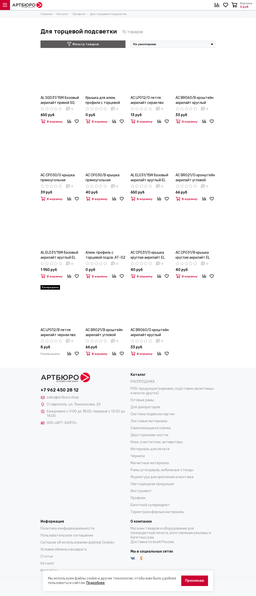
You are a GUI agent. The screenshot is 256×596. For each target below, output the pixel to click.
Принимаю (194, 581)
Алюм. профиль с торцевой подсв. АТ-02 (105, 255)
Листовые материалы (149, 421)
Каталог (47, 563)
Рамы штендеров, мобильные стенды (161, 470)
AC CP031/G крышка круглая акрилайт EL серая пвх (147, 255)
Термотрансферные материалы (157, 512)
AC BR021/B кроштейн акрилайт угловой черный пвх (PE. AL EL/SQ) (104, 333)
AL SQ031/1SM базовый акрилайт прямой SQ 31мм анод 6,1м (59, 100)
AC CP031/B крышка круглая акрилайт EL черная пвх (193, 255)
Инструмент (141, 491)
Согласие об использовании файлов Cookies (77, 542)
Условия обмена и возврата (63, 549)
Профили (138, 498)
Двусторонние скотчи (149, 435)
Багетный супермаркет (150, 505)
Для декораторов (145, 407)
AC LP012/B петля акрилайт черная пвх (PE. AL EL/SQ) (58, 333)
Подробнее (95, 583)
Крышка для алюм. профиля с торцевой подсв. (103, 100)
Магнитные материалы (149, 463)
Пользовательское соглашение (66, 535)
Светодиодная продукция (152, 484)
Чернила (137, 456)
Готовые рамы (142, 400)
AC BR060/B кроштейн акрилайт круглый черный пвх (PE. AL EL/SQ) (195, 100)
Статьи (46, 556)
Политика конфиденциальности (67, 528)
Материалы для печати (150, 449)
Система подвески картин (152, 414)
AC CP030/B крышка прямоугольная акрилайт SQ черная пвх (103, 178)
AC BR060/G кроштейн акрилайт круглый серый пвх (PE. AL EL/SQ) (149, 333)
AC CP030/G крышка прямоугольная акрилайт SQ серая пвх (59, 178)
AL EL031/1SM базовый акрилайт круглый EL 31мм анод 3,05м (59, 255)
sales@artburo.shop (63, 397)
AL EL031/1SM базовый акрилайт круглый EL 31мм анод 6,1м (149, 178)
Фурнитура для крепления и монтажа (162, 477)
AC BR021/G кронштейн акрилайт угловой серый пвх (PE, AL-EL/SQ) (195, 178)
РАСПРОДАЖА (142, 382)
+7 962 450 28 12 (59, 390)
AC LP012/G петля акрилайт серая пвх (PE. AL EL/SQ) (147, 100)
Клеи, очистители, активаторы (156, 442)
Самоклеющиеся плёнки (150, 428)
